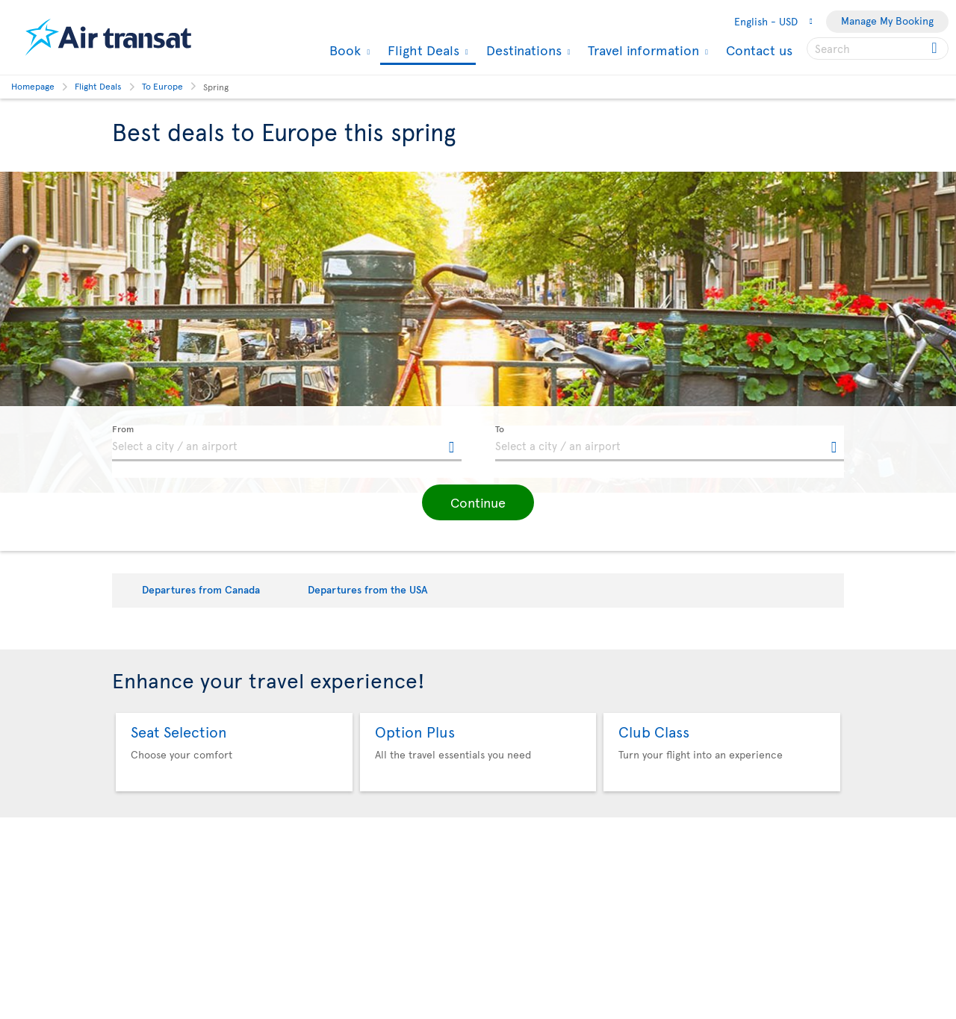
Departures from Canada (201, 589)
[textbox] (287, 443)
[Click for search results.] (935, 48)
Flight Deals (421, 51)
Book (343, 50)
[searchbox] (878, 48)
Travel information (641, 50)
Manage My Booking (887, 20)
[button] (478, 502)
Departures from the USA (368, 589)
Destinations (522, 50)
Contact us (759, 49)
